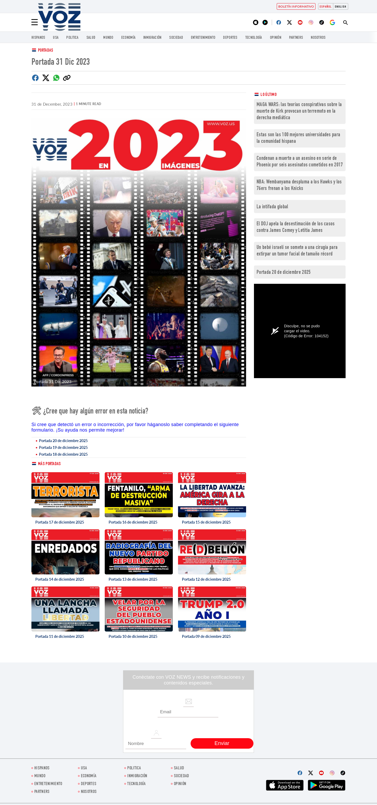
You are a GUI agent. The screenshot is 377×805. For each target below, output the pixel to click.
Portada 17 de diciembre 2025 (59, 522)
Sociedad (176, 38)
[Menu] (34, 22)
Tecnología (253, 38)
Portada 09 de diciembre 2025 (206, 636)
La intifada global (272, 207)
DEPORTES (230, 38)
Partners (296, 38)
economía (128, 38)
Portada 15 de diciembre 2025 (206, 522)
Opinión (275, 38)
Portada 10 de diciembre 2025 (133, 636)
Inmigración (152, 38)
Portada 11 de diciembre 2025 (59, 636)
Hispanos (38, 38)
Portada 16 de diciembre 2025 (133, 522)
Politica (72, 38)
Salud (91, 38)
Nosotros (318, 38)
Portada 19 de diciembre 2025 (63, 447)
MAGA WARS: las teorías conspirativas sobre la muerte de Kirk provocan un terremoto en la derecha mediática (299, 111)
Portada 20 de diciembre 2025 (63, 440)
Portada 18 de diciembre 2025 (63, 454)
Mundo (108, 38)
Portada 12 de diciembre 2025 (206, 579)
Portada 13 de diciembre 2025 (133, 579)
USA (55, 38)
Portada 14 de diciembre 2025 (59, 579)
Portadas (45, 50)
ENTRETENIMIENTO (203, 38)
